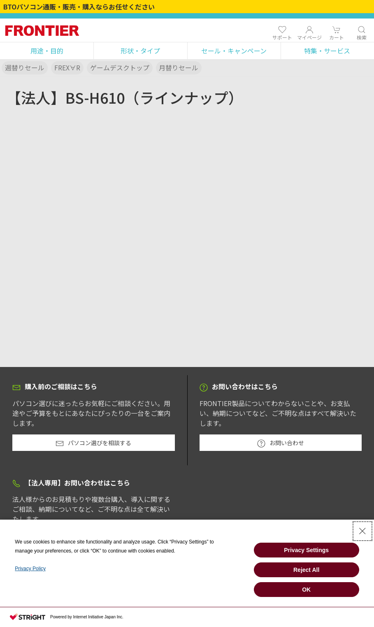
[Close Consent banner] (362, 531)
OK (306, 589)
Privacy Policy (30, 568)
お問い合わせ (280, 443)
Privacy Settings (306, 550)
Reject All (306, 570)
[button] (46, 51)
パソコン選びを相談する (93, 443)
